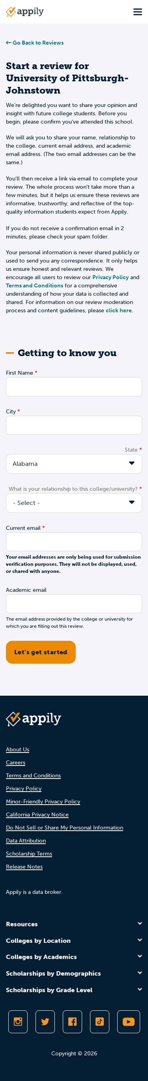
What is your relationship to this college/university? (73, 489)
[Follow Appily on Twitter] (45, 1021)
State (131, 450)
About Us (17, 749)
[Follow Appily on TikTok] (99, 1021)
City (11, 411)
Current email (23, 528)
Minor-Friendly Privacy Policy (43, 801)
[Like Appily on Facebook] (72, 1021)
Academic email (26, 590)
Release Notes (24, 866)
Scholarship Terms (29, 853)
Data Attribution (26, 840)
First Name (19, 373)
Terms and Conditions (34, 285)
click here (119, 310)
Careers (15, 762)
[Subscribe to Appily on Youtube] (128, 1021)
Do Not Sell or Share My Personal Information (64, 827)
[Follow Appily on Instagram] (18, 1021)
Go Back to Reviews (35, 42)
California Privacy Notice (37, 814)
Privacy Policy (110, 277)
